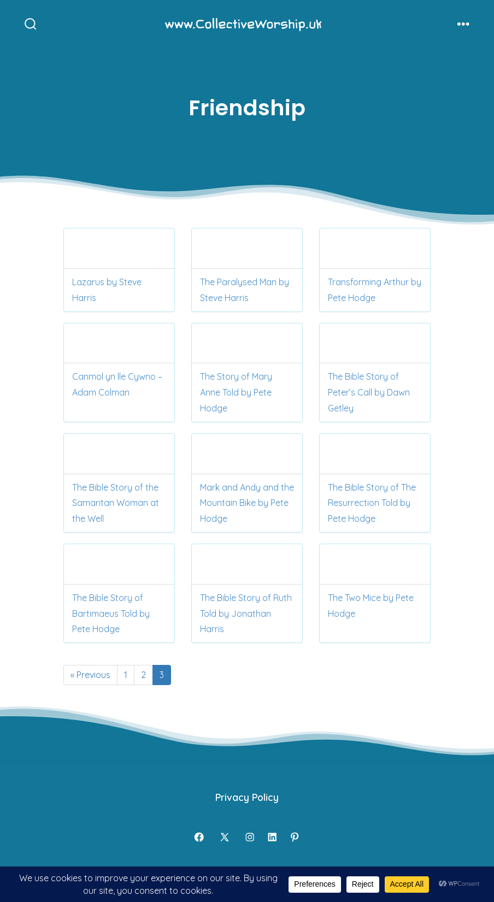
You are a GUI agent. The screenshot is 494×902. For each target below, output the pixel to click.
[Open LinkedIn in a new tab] (272, 837)
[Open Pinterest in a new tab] (294, 837)
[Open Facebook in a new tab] (199, 837)
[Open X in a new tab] (224, 837)
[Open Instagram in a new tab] (250, 837)
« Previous (90, 674)
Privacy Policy (247, 797)
